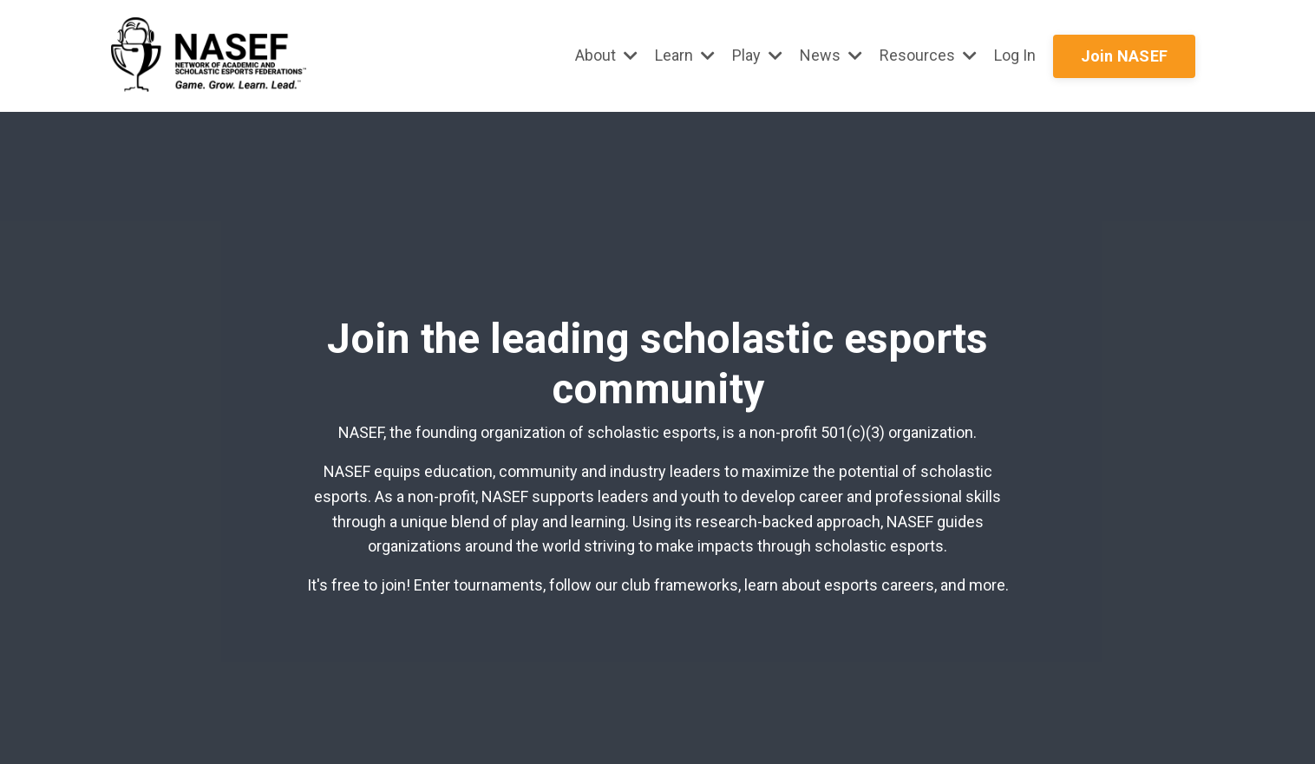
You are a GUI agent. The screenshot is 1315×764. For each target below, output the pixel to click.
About (606, 55)
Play (757, 55)
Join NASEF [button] (1124, 56)
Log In (1015, 55)
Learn (685, 55)
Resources (928, 55)
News (831, 55)
